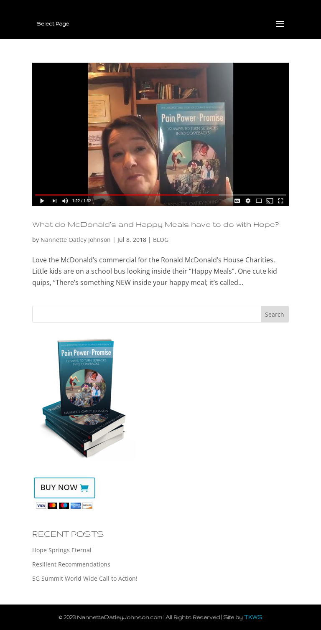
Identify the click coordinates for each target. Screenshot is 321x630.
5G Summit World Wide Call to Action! (85, 578)
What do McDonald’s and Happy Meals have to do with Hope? (155, 224)
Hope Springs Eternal (62, 550)
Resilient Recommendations (71, 564)
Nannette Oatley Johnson (76, 240)
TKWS (253, 617)
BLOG (160, 240)
